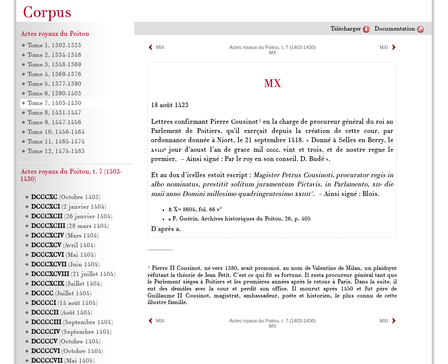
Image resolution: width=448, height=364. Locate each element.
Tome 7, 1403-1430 (54, 103)
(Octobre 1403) (66, 197)
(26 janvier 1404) (71, 217)
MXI (384, 47)
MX (272, 52)
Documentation (394, 29)
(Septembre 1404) (72, 322)
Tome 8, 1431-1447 (54, 113)
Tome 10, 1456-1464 (55, 132)
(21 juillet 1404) (73, 274)
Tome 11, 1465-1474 (55, 142)
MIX (160, 47)
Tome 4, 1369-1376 (54, 74)
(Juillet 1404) (66, 284)
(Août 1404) (61, 313)
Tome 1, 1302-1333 (54, 45)
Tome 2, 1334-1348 (54, 55)
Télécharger (346, 29)
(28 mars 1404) (70, 226)
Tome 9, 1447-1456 (54, 122)
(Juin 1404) (65, 265)
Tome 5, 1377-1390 (54, 84)
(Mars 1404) (65, 236)
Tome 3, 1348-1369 (54, 65)
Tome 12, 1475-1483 (55, 151)
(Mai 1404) (63, 255)
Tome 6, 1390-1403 (54, 94)
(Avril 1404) (63, 245)
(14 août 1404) (64, 303)
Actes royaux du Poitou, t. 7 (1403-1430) (272, 47)
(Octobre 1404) (66, 342)
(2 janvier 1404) (68, 207)
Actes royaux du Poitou (55, 34)
